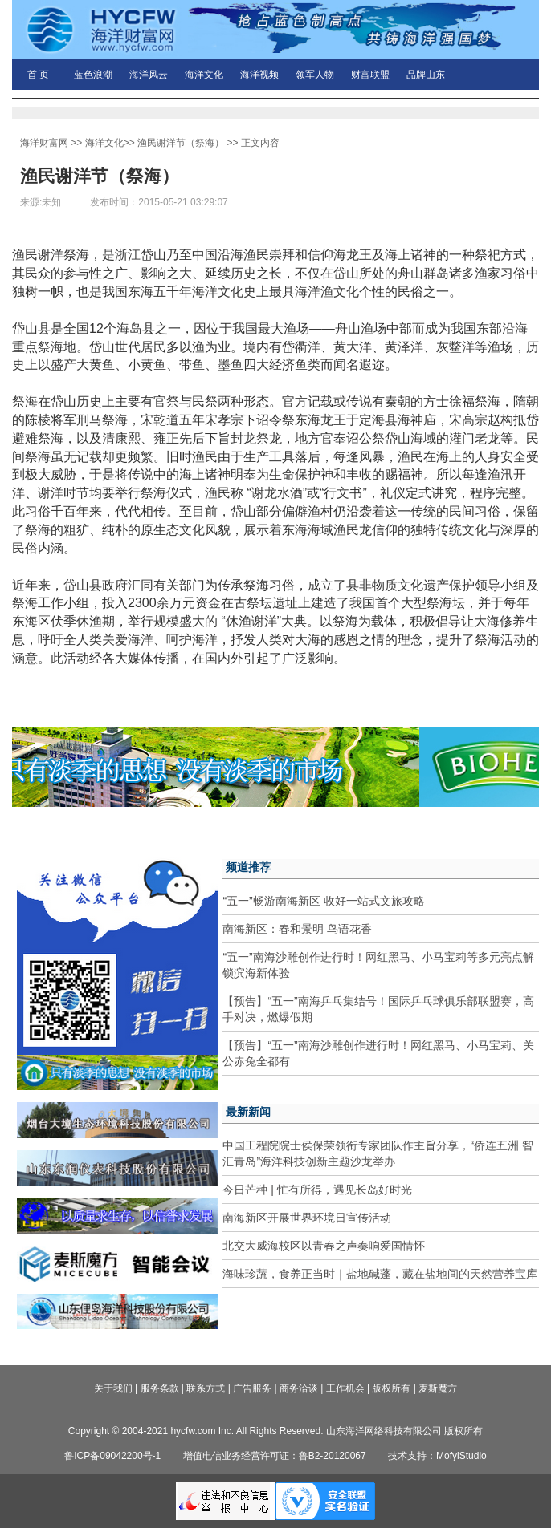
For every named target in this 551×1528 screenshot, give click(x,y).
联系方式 (205, 1388)
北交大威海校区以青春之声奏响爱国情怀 (323, 1245)
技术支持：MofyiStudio (437, 1455)
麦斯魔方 (437, 1388)
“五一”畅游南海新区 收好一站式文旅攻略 (323, 900)
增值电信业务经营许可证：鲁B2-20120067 (274, 1455)
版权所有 (391, 1388)
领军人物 (315, 74)
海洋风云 (148, 74)
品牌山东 (425, 74)
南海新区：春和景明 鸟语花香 (297, 928)
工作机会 (345, 1388)
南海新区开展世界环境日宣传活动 (306, 1217)
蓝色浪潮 (93, 74)
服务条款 (160, 1388)
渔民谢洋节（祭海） (180, 142)
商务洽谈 (299, 1388)
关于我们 (113, 1388)
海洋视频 (259, 74)
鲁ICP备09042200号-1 (112, 1455)
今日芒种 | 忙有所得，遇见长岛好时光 (316, 1189)
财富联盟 (370, 74)
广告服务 (252, 1388)
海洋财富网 (44, 142)
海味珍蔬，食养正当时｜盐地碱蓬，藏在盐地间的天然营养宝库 (379, 1273)
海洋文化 (204, 74)
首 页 (38, 74)
